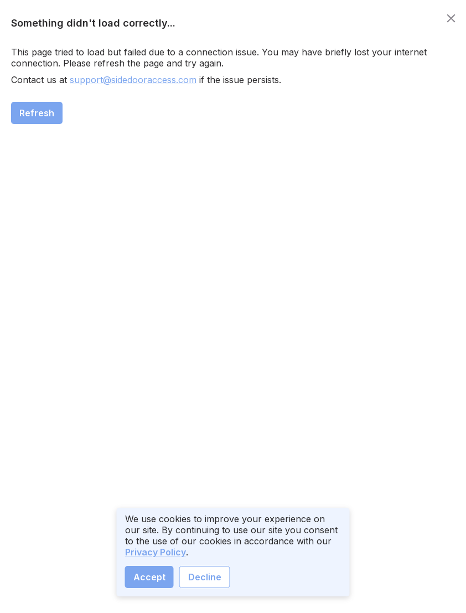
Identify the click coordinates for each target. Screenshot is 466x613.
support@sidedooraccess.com (133, 79)
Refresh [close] (36, 113)
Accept (149, 577)
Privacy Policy (155, 552)
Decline (204, 577)
